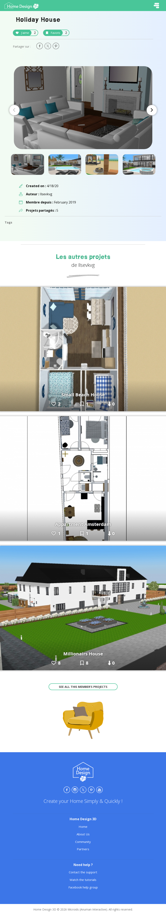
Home (83, 827)
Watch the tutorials (83, 880)
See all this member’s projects (83, 687)
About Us (83, 834)
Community (83, 842)
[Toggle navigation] (156, 5)
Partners (83, 849)
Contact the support (83, 872)
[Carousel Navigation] (83, 110)
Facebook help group (83, 887)
